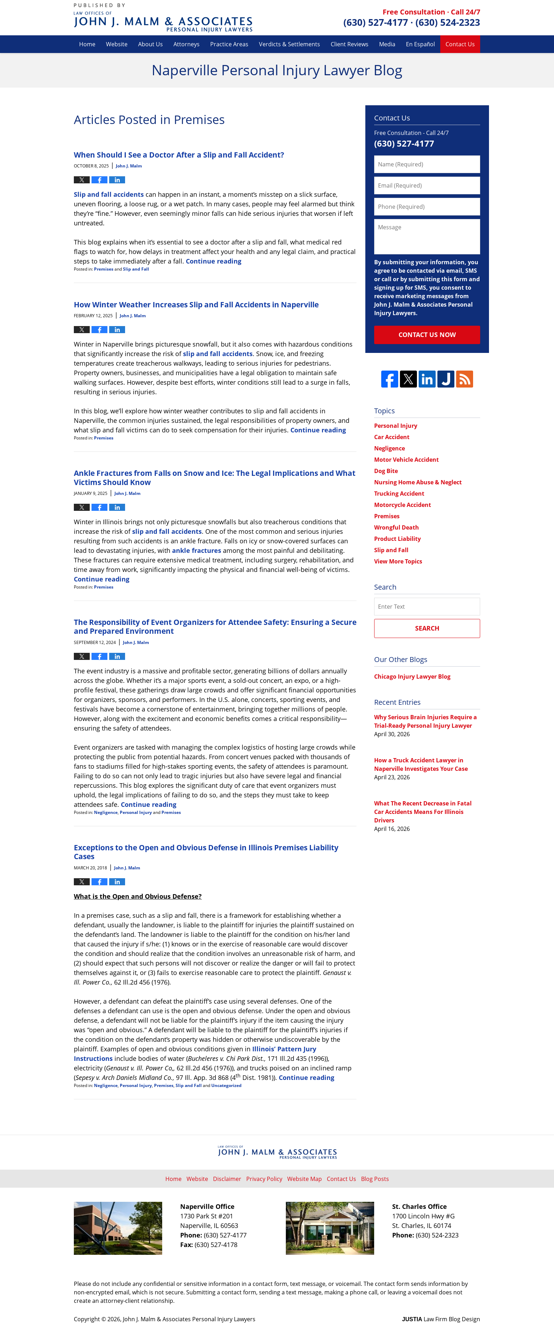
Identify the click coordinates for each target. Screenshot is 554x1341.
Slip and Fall (136, 269)
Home (87, 44)
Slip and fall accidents (109, 194)
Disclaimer (227, 1179)
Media (387, 44)
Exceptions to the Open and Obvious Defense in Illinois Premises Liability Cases (206, 851)
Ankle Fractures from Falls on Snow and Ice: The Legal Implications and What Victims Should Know (214, 477)
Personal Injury (136, 812)
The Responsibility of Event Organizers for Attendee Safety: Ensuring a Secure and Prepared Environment (215, 626)
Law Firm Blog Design (441, 1319)
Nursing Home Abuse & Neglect (418, 482)
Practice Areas (229, 44)
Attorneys (186, 44)
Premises (103, 269)
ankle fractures (196, 550)
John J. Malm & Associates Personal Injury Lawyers (189, 1319)
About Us (150, 44)
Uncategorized (226, 1085)
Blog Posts (375, 1179)
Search (427, 628)
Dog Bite (386, 471)
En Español (420, 44)
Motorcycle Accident (402, 505)
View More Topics (398, 561)
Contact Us (460, 44)
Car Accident (391, 437)
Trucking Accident (399, 493)
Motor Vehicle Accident (406, 459)
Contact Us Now (427, 334)
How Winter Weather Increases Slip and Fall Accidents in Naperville (196, 304)
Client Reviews (350, 44)
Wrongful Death (396, 527)
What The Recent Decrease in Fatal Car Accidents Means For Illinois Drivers (423, 811)
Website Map (304, 1179)
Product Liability (397, 539)
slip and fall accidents (218, 353)
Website (117, 44)
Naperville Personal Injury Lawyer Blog (163, 18)
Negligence (106, 812)
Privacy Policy (264, 1179)
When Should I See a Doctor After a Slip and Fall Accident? (179, 154)
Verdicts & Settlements (289, 44)
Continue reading (213, 261)
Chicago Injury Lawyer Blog (412, 676)
